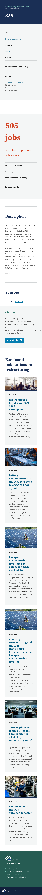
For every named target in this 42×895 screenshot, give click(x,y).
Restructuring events (13, 6)
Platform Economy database (18, 871)
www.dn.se (19, 301)
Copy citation (13, 340)
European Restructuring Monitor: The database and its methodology (19, 564)
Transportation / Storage (14, 82)
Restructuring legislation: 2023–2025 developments (20, 404)
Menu (39, 891)
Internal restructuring (13, 39)
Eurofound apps (12, 863)
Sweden (26, 6)
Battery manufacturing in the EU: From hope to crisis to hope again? (20, 482)
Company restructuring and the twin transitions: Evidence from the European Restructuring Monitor (20, 650)
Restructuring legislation (16, 877)
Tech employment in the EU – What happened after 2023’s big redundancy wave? (20, 734)
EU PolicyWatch (13, 869)
